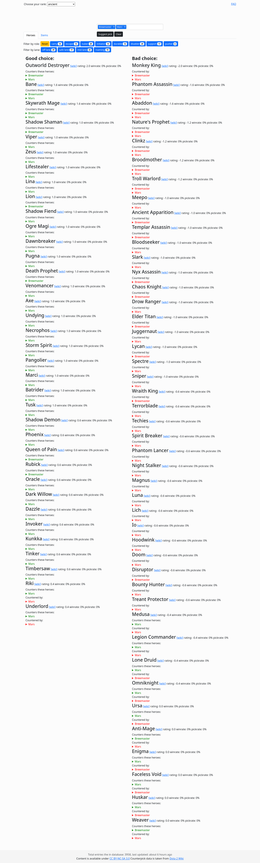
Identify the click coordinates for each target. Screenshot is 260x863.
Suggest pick (105, 34)
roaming (102, 49)
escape (72, 43)
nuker (87, 43)
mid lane (84, 49)
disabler (137, 43)
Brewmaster (35, 75)
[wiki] (73, 66)
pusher (171, 43)
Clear (118, 34)
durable (120, 43)
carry (57, 43)
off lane (48, 49)
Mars (31, 79)
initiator (103, 43)
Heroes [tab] (30, 35)
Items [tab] (44, 35)
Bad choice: (144, 58)
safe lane (66, 49)
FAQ (233, 4)
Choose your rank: (35, 4)
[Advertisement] (130, 13)
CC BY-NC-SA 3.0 (119, 858)
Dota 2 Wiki (176, 858)
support (154, 43)
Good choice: (40, 58)
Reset (45, 43)
